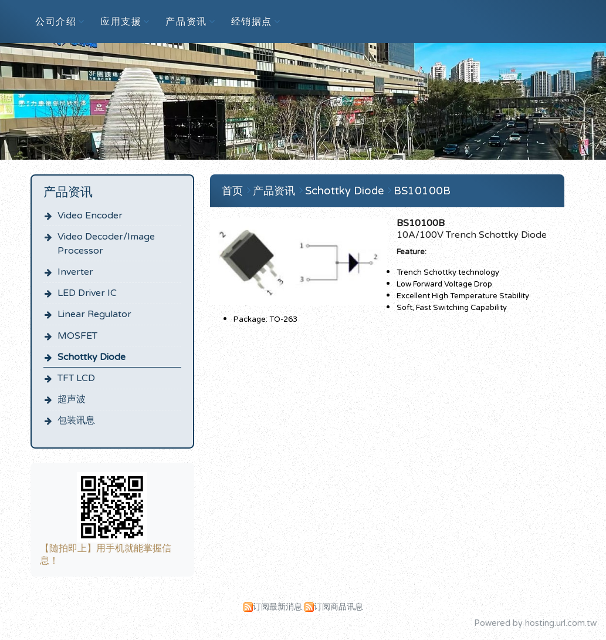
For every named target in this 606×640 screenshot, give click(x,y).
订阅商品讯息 (338, 607)
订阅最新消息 (277, 607)
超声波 (71, 399)
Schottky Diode (91, 357)
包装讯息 (76, 420)
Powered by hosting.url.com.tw (535, 623)
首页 (232, 190)
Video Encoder (90, 215)
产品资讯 (275, 190)
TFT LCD (76, 378)
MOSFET (77, 336)
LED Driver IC (87, 293)
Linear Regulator (94, 314)
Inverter (75, 272)
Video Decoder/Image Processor (106, 244)
